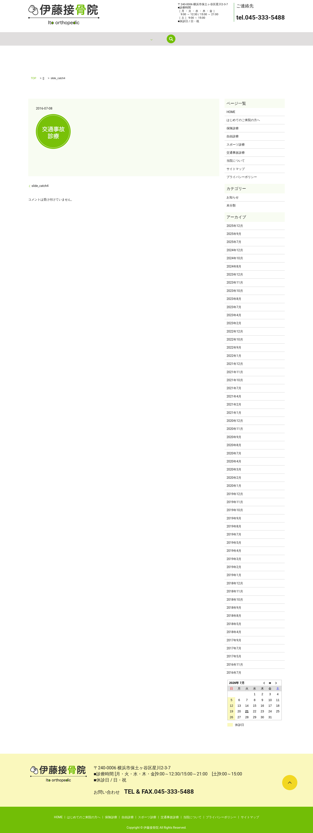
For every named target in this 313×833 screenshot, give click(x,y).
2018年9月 (233, 607)
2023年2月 (233, 323)
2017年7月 (233, 648)
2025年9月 (233, 234)
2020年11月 (234, 429)
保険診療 (232, 128)
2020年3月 (233, 469)
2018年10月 (234, 599)
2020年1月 (233, 485)
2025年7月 (233, 242)
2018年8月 (233, 615)
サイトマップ (235, 169)
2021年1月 (233, 412)
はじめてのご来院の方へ (132, 38)
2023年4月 (233, 315)
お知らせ (232, 197)
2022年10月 (234, 339)
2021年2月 (233, 404)
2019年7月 (233, 534)
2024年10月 (234, 258)
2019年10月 (234, 510)
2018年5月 (233, 624)
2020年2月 (233, 477)
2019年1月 (233, 575)
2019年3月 (233, 559)
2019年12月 (234, 494)
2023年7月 (233, 307)
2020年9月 (233, 437)
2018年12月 (234, 583)
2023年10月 (234, 291)
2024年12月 (234, 250)
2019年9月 (233, 518)
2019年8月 (233, 526)
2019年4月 (233, 550)
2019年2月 (233, 567)
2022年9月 (233, 347)
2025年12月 (234, 226)
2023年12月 (234, 274)
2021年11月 (234, 372)
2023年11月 (234, 282)
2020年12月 (234, 420)
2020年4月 (233, 461)
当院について (188, 38)
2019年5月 (233, 542)
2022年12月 (234, 331)
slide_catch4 (40, 186)
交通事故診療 (235, 152)
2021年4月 (233, 396)
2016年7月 (233, 672)
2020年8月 (233, 445)
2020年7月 (233, 453)
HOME (104, 38)
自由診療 (232, 136)
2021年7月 (233, 388)
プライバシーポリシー (241, 177)
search (209, 39)
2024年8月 (233, 266)
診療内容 (162, 38)
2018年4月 (233, 632)
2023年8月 (233, 299)
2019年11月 (234, 502)
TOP (33, 78)
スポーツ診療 (235, 144)
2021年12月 (234, 364)
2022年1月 (233, 355)
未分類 (231, 205)
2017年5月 (233, 656)
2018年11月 (234, 591)
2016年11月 (234, 664)
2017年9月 (233, 640)
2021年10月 (234, 380)
